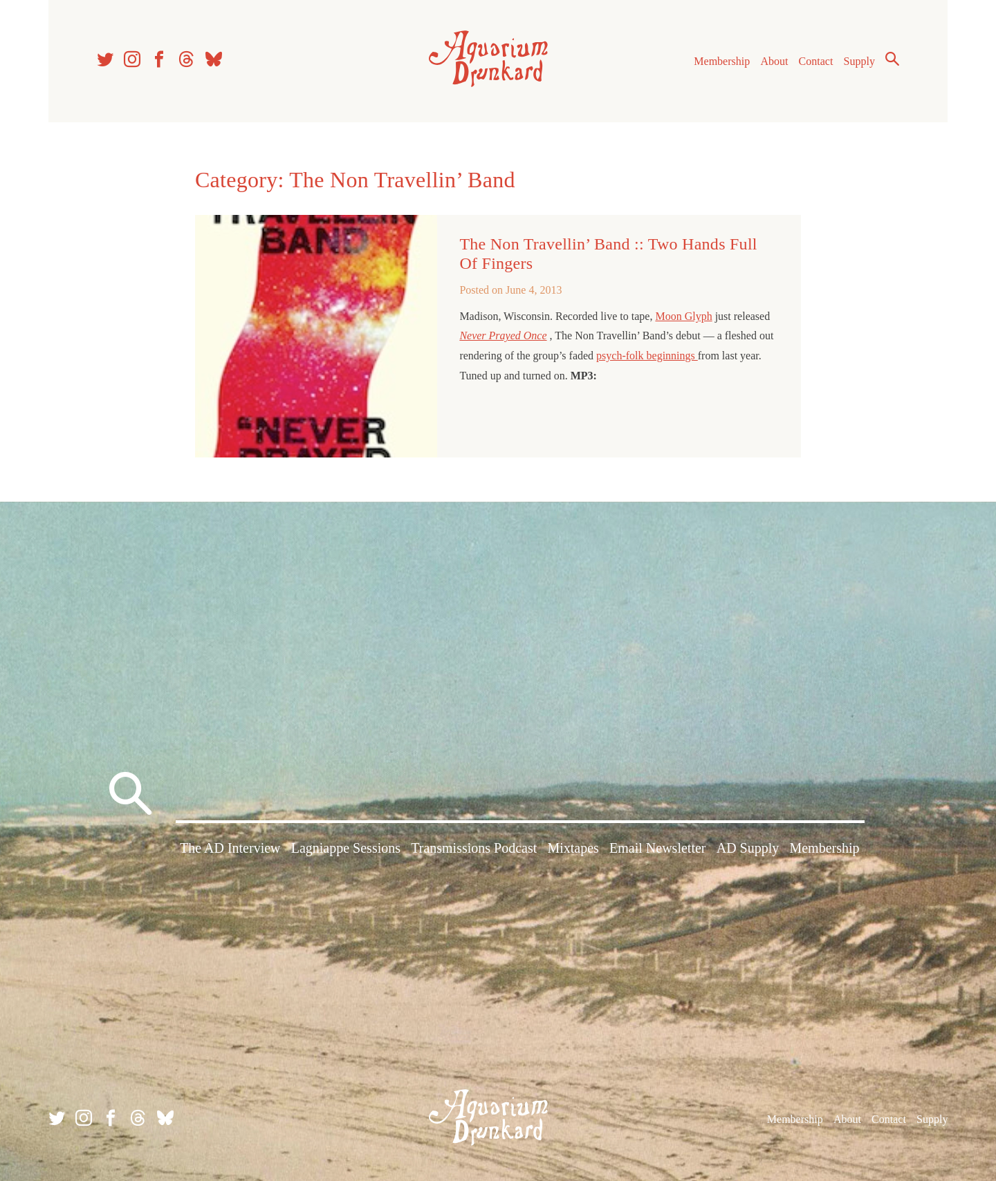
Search (892, 59)
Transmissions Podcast (474, 848)
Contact (816, 61)
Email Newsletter (657, 848)
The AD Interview (230, 848)
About (774, 61)
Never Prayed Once (502, 335)
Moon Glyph (683, 316)
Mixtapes (572, 848)
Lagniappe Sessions (345, 848)
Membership (722, 61)
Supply (859, 61)
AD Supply (748, 848)
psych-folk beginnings (647, 355)
